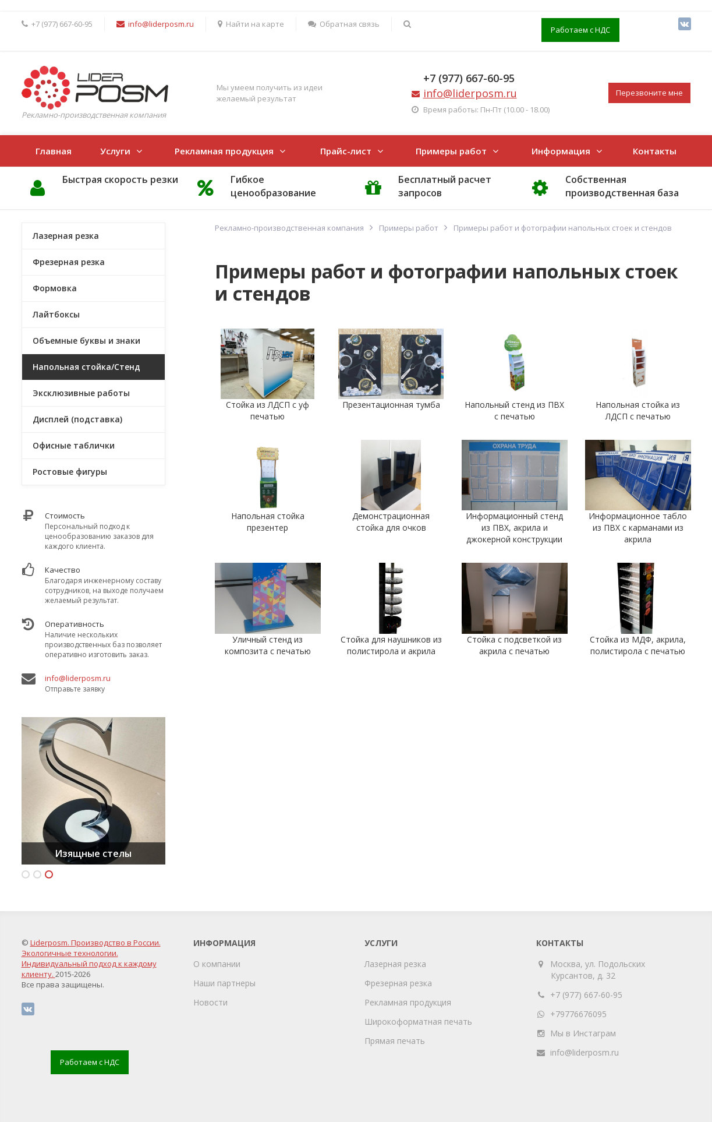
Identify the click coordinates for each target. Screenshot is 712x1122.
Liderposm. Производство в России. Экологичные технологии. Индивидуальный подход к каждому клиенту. (91, 958)
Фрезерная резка (69, 261)
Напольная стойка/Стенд (86, 366)
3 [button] (49, 874)
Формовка (55, 288)
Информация (561, 151)
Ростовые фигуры (70, 471)
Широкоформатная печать (418, 1021)
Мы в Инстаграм (583, 1033)
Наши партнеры (224, 983)
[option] (93, 791)
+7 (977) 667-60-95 (469, 78)
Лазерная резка (66, 235)
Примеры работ (451, 151)
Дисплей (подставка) (77, 419)
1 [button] (26, 874)
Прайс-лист (345, 151)
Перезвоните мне (649, 92)
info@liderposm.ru (78, 678)
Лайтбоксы (56, 314)
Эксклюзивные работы (81, 392)
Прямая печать (394, 1040)
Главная (54, 151)
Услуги (115, 151)
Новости (210, 1002)
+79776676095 (578, 1013)
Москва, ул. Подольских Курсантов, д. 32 (598, 969)
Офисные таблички (74, 445)
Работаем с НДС (580, 29)
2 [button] (37, 874)
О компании (216, 963)
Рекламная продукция (224, 151)
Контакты (654, 151)
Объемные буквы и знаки (86, 340)
